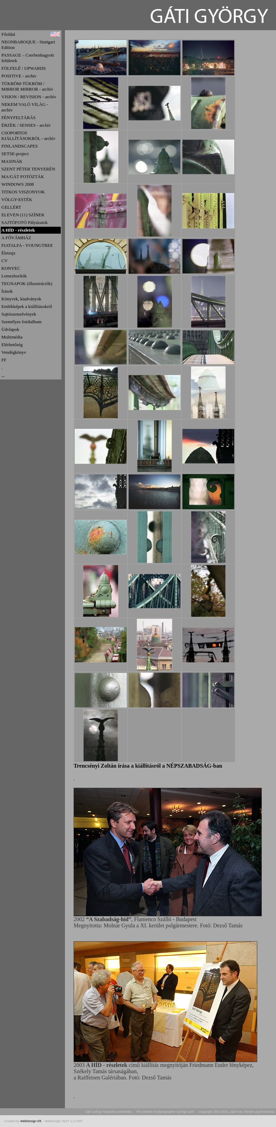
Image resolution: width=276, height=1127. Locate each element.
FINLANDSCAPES (19, 146)
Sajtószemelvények (18, 314)
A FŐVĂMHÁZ (16, 237)
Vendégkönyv (13, 352)
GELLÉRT (11, 207)
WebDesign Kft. (31, 1121)
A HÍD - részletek (18, 230)
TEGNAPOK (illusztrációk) (26, 283)
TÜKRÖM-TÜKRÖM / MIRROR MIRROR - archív (27, 86)
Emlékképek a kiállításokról (26, 306)
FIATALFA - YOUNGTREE (27, 245)
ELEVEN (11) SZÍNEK (22, 214)
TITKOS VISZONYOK (23, 191)
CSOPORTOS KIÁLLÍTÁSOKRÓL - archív (28, 135)
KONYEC (10, 268)
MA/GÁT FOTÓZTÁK (22, 176)
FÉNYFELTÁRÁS (18, 117)
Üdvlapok (10, 329)
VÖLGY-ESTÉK (16, 199)
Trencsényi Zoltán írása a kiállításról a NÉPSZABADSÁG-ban (148, 766)
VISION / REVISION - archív (28, 96)
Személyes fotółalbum (21, 321)
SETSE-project (15, 153)
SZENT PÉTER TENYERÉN (28, 169)
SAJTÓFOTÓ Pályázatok (24, 222)
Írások (7, 291)
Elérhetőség (12, 344)
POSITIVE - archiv (18, 75)
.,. (3, 375)
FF (3, 359)
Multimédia (12, 337)
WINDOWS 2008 (17, 184)
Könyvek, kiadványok (21, 298)
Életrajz (8, 253)
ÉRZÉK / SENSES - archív (26, 125)
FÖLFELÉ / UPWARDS (23, 68)
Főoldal (8, 34)
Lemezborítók (14, 275)
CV (4, 260)
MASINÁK (12, 161)
